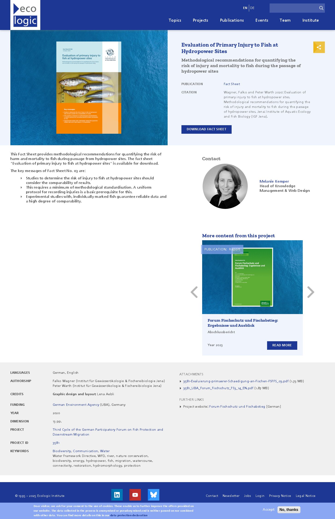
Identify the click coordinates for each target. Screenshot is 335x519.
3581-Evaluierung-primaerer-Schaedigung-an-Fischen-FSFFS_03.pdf (236, 381)
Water (105, 451)
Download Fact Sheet (206, 129)
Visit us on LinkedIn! (117, 495)
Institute (310, 20)
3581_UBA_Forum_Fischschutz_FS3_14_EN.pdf (218, 388)
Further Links (191, 399)
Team (285, 20)
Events (261, 20)
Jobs (247, 496)
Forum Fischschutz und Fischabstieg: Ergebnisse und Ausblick (243, 323)
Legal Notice (306, 496)
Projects (200, 20)
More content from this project (238, 235)
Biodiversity (62, 451)
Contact (212, 496)
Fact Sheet (232, 84)
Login (260, 496)
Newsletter (231, 496)
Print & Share (319, 47)
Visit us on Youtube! (135, 495)
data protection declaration (129, 515)
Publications (232, 20)
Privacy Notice (280, 496)
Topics (175, 20)
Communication (85, 451)
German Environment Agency (76, 404)
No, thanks (289, 510)
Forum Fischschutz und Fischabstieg (237, 406)
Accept (268, 510)
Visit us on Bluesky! (153, 495)
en (245, 8)
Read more (282, 345)
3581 (56, 443)
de (252, 8)
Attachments (191, 374)
